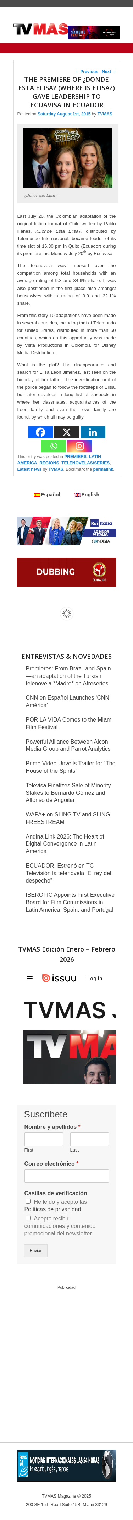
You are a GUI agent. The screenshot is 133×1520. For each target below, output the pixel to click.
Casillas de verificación (55, 1193)
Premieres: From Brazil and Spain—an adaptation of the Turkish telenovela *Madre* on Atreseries (68, 675)
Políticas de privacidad (52, 1209)
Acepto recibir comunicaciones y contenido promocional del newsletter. (60, 1226)
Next (109, 71)
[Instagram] (79, 446)
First (28, 1150)
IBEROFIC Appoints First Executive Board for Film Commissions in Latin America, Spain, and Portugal (70, 902)
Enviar (36, 1250)
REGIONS (49, 462)
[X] (66, 432)
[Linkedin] (93, 432)
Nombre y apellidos (52, 1127)
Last (74, 1150)
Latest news (29, 469)
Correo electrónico (51, 1164)
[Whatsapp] (53, 446)
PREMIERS (75, 456)
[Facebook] (40, 432)
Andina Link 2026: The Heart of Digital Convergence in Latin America (65, 844)
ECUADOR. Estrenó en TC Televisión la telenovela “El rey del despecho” (68, 873)
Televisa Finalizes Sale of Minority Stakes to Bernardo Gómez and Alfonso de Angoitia (68, 792)
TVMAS (105, 114)
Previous (86, 71)
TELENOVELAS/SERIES (85, 462)
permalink (103, 469)
